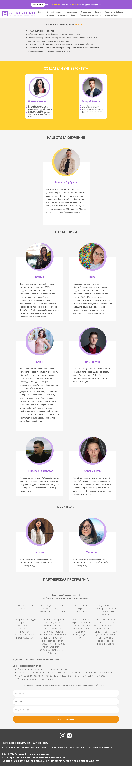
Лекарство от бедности (90, 15)
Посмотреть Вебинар (114, 12)
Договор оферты (41, 743)
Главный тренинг (54, 12)
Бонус (73, 15)
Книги (98, 12)
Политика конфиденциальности (16, 743)
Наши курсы (71, 12)
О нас (40, 12)
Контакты (62, 15)
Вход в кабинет (111, 15)
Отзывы (50, 15)
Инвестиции (86, 12)
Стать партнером (66, 719)
